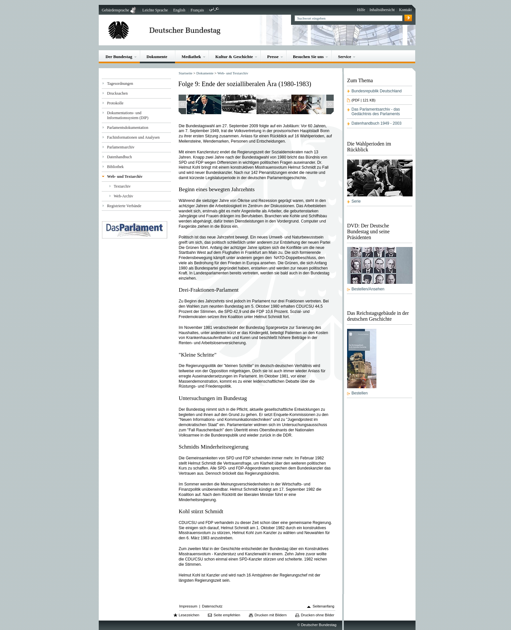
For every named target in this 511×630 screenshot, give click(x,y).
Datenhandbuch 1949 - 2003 (376, 123)
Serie (355, 201)
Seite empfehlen (226, 615)
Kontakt (405, 10)
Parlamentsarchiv (120, 147)
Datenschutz (212, 606)
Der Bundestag (119, 56)
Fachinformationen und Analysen (133, 137)
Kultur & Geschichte (234, 56)
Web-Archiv (123, 196)
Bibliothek (115, 166)
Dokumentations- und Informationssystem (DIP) (127, 115)
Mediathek (191, 56)
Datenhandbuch (119, 157)
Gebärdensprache (115, 10)
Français (197, 10)
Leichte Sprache (155, 10)
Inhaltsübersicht (382, 10)
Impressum (188, 606)
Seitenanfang (323, 606)
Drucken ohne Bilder (317, 615)
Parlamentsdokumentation (127, 127)
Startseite (185, 73)
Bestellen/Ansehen (367, 289)
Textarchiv (122, 186)
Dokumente (157, 56)
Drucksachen (117, 93)
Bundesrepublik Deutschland (376, 91)
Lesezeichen (189, 615)
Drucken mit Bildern (271, 615)
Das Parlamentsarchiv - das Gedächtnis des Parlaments (375, 111)
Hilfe (361, 10)
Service (344, 56)
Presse (273, 56)
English (179, 10)
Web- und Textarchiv (124, 176)
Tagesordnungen (120, 83)
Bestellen (359, 393)
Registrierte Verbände (124, 206)
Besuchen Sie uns (308, 56)
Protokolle (115, 103)
